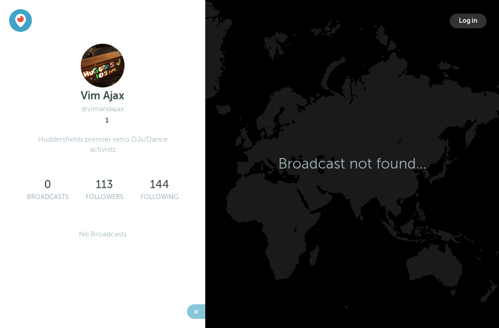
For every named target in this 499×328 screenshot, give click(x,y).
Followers (105, 197)
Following (159, 197)
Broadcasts (48, 197)
